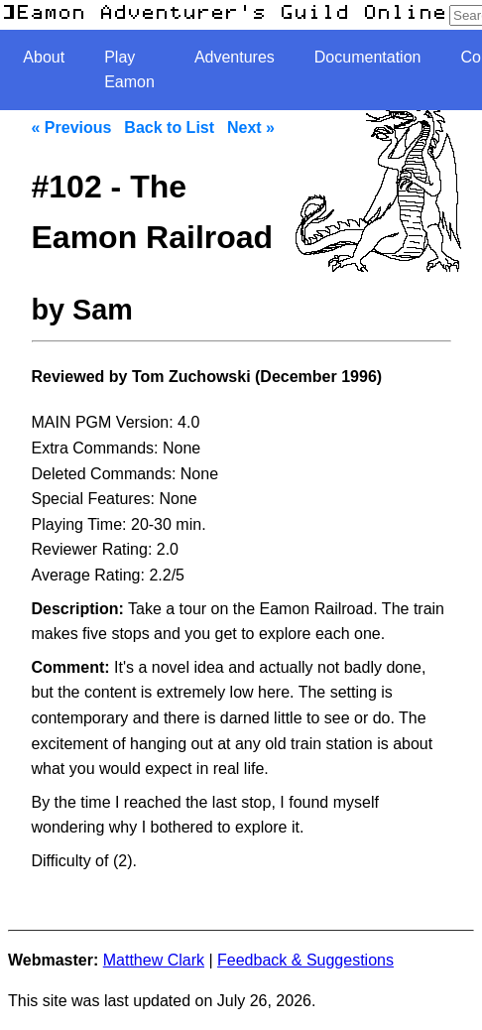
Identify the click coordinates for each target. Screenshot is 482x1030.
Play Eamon (129, 70)
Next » (251, 127)
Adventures (234, 57)
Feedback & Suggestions (305, 960)
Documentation (368, 57)
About (43, 57)
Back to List (169, 127)
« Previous (72, 127)
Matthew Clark (153, 960)
